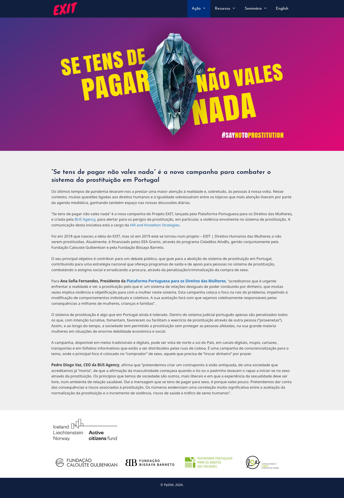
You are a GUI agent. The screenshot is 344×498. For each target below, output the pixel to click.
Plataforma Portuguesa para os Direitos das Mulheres (176, 280)
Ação (201, 9)
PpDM (169, 484)
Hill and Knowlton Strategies (154, 224)
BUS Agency (85, 219)
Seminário (258, 9)
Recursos (227, 9)
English (282, 9)
